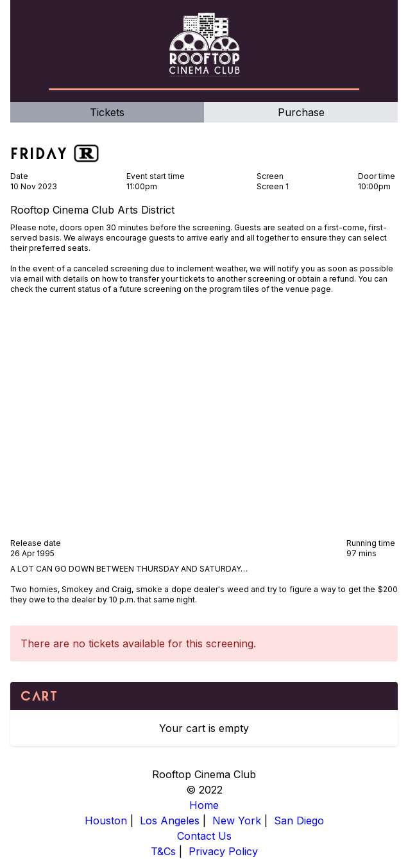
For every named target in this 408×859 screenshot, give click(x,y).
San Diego (299, 820)
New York (236, 820)
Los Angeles (170, 820)
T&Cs (163, 851)
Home (204, 805)
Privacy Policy (223, 851)
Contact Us (204, 835)
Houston (106, 820)
